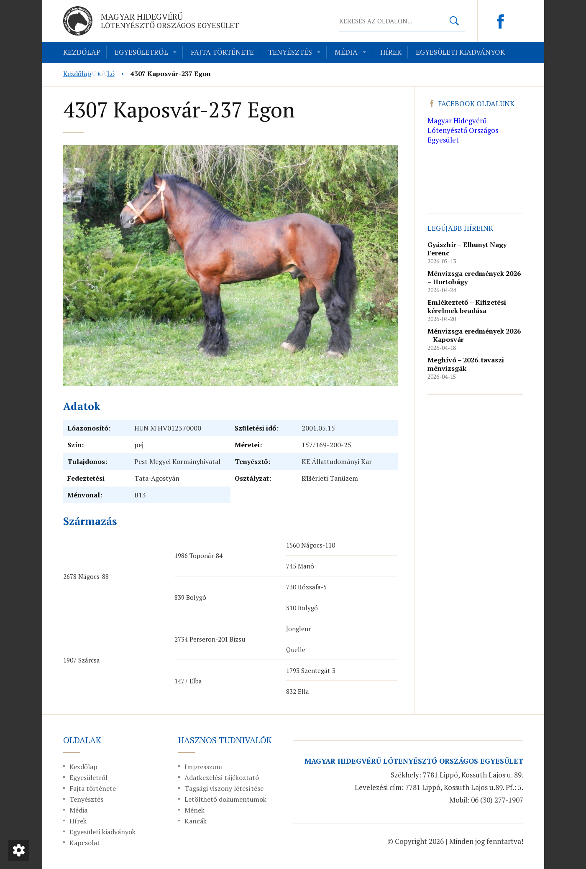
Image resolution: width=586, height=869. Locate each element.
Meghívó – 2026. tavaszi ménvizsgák (465, 364)
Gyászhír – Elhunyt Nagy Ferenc (467, 248)
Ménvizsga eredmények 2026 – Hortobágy (474, 277)
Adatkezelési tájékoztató (221, 777)
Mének (194, 810)
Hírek (391, 52)
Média (346, 52)
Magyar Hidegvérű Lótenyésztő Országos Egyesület (462, 130)
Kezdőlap (81, 52)
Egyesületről (141, 52)
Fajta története (222, 52)
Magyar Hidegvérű (170, 20)
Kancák (195, 821)
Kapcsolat (84, 842)
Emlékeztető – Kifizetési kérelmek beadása (466, 306)
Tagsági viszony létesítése (224, 788)
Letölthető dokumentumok (225, 799)
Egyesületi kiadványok (460, 52)
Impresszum (203, 766)
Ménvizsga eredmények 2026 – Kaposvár (474, 335)
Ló (111, 73)
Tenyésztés (290, 52)
